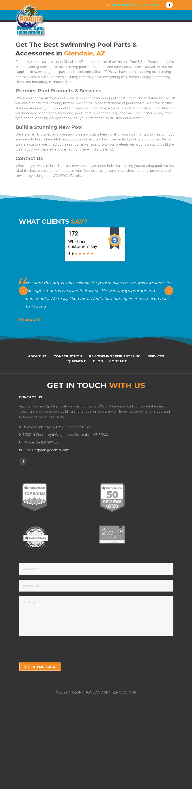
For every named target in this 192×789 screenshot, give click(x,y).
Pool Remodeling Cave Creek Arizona (148, 746)
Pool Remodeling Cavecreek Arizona (77, 711)
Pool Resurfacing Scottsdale (157, 761)
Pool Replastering (135, 781)
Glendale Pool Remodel (102, 781)
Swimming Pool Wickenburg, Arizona (38, 706)
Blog (98, 361)
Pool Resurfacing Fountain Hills (108, 771)
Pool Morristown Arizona (121, 756)
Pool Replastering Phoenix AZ (121, 786)
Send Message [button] (39, 667)
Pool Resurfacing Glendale (154, 766)
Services (156, 356)
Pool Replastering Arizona (170, 781)
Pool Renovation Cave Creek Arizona (161, 731)
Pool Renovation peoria (56, 776)
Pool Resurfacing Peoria (62, 766)
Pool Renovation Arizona (22, 736)
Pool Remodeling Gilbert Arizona (119, 716)
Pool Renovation (56, 736)
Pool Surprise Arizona (42, 761)
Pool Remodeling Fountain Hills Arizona (62, 716)
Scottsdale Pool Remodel (131, 776)
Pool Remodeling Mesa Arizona (40, 721)
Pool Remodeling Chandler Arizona (134, 711)
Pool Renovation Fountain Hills (157, 771)
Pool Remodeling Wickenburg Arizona (159, 736)
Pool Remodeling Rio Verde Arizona (80, 726)
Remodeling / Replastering (114, 356)
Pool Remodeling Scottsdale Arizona (99, 736)
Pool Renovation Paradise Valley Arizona (99, 731)
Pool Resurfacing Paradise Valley (107, 766)
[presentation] (53, 649)
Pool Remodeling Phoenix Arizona (34, 741)
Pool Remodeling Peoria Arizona (155, 721)
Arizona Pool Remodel (93, 776)
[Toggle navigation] (170, 11)
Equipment (75, 361)
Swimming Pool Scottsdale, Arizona (147, 706)
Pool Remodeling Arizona (130, 751)
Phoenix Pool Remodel (170, 776)
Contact (118, 361)
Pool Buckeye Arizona (48, 756)
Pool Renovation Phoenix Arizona (41, 731)
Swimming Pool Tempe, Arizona (93, 706)
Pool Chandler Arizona (84, 756)
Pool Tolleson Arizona (158, 756)
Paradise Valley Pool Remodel (25, 781)
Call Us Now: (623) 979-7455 (135, 5)
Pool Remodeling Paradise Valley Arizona (97, 721)
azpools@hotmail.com (52, 450)
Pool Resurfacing (72, 761)
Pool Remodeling (165, 751)
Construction (68, 356)
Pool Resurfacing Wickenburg (110, 761)
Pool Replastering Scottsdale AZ (72, 786)
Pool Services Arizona (125, 726)
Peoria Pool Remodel (66, 781)
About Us (37, 356)
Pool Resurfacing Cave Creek (60, 771)
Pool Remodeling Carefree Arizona (82, 751)
